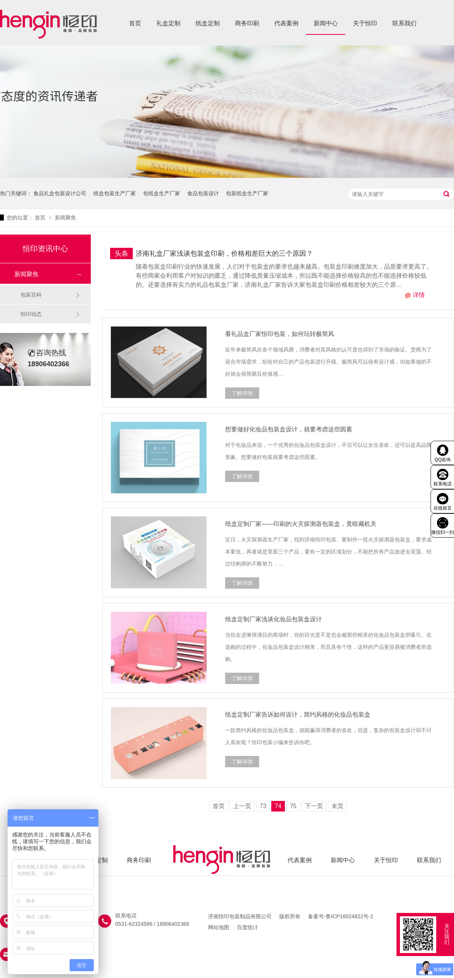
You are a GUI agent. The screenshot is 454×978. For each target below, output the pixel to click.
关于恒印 (365, 23)
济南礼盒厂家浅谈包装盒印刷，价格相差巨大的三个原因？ (224, 253)
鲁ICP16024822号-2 (349, 916)
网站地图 (218, 927)
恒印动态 (31, 314)
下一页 (314, 806)
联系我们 (404, 23)
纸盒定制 (208, 23)
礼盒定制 (168, 23)
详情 (419, 295)
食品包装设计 (203, 193)
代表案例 (286, 23)
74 (278, 806)
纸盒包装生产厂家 (114, 193)
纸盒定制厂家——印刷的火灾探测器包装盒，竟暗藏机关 (300, 524)
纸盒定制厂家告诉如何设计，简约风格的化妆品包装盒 (297, 714)
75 (293, 806)
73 (263, 806)
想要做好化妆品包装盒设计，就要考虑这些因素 (288, 429)
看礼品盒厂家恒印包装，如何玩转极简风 (279, 334)
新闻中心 (326, 23)
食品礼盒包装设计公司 (59, 193)
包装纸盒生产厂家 (247, 193)
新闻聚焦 (65, 218)
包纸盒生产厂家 (161, 193)
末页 (337, 806)
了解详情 (242, 393)
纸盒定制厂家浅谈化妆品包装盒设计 (273, 619)
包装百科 (31, 295)
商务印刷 (247, 23)
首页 (135, 23)
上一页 (242, 806)
